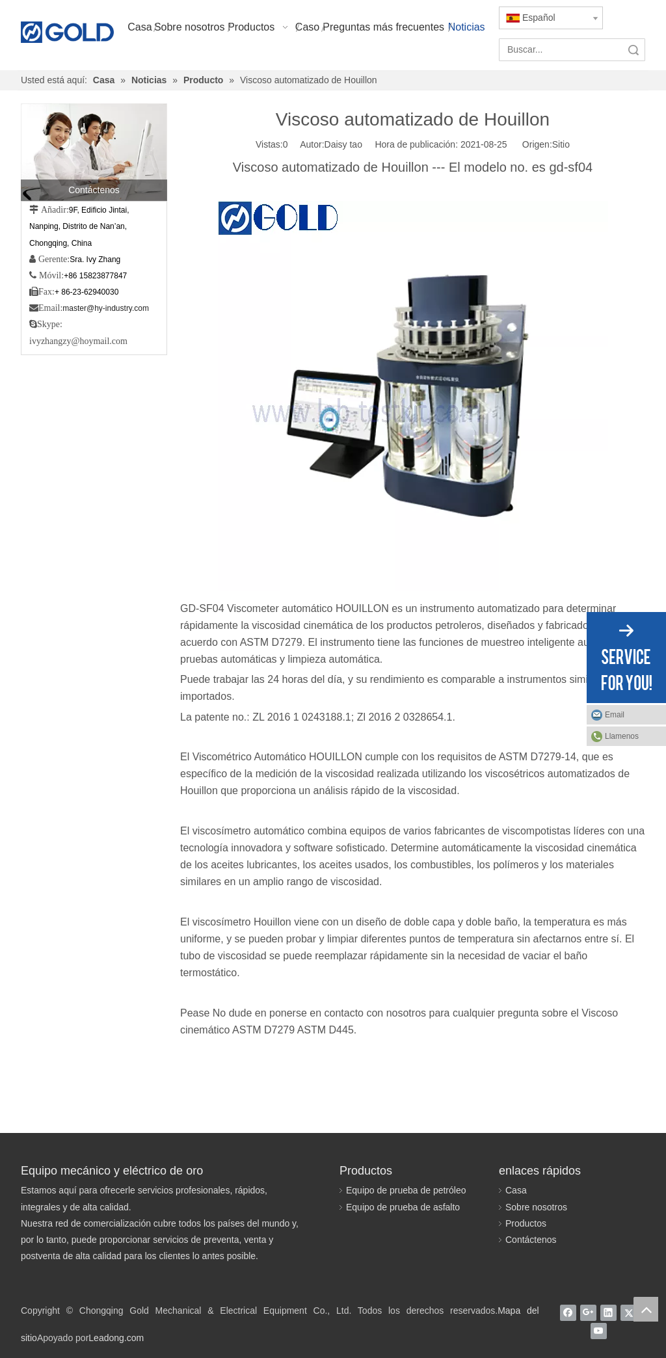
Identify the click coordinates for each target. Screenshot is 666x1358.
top (645, 1309)
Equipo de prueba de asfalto (403, 1207)
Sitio (561, 144)
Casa (516, 1190)
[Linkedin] (608, 1312)
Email (614, 714)
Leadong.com (116, 1338)
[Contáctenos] (94, 152)
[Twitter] (628, 1312)
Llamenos (622, 736)
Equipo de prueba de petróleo (406, 1190)
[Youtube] (599, 1330)
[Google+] (588, 1312)
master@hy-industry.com (105, 308)
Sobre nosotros (536, 1207)
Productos (525, 1223)
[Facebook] (568, 1312)
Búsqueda (633, 49)
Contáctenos (531, 1239)
